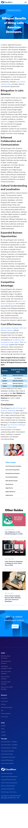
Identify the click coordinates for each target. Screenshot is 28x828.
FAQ (2, 710)
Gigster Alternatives (10, 491)
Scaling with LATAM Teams (7, 788)
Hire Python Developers (7, 773)
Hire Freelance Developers (7, 751)
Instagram (3, 735)
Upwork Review (9, 484)
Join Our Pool (4, 701)
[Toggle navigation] (25, 2)
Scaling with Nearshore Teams (8, 779)
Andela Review (9, 495)
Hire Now (15, 626)
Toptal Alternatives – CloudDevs (9, 741)
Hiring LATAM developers (7, 760)
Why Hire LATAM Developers (8, 785)
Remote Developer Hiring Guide (5, 657)
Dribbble (3, 725)
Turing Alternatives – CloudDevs (9, 747)
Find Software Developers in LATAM (6, 667)
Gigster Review (9, 488)
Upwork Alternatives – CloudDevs (9, 744)
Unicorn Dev (4, 698)
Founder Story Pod (6, 707)
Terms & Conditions (6, 713)
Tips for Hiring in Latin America (9, 792)
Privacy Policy (4, 716)
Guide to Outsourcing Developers (9, 782)
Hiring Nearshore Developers (13, 473)
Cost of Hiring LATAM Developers (9, 776)
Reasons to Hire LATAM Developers (6, 688)
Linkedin (3, 732)
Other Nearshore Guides (11, 480)
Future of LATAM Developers (5, 677)
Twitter (2, 728)
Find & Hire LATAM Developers (5, 683)
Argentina (4, 121)
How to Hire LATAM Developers (6, 672)
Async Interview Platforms (7, 763)
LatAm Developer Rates (7, 754)
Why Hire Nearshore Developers (6, 662)
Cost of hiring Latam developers (13, 466)
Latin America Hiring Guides (12, 469)
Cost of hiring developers (12, 477)
